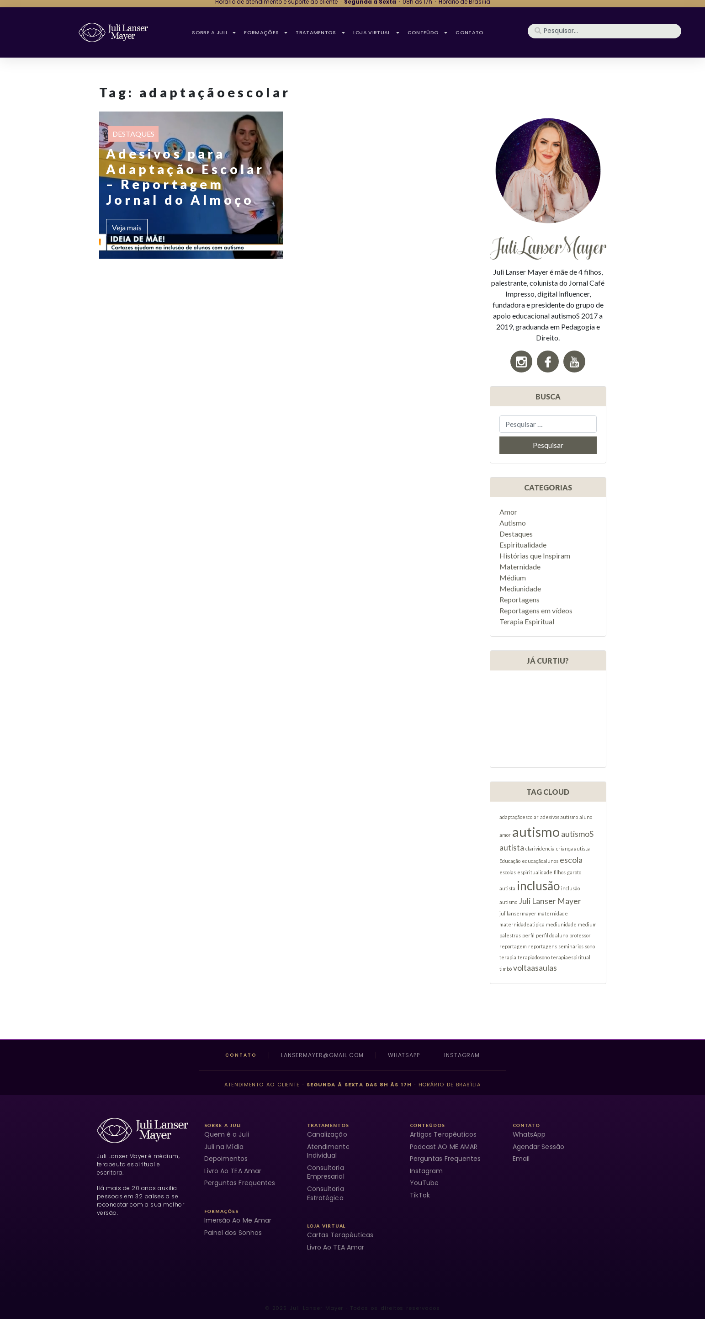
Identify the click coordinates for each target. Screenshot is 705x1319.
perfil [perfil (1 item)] (528, 935)
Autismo (512, 522)
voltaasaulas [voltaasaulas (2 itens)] (535, 968)
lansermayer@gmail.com (322, 1055)
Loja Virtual (376, 32)
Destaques (133, 133)
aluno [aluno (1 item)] (585, 817)
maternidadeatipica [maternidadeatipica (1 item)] (522, 924)
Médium (512, 577)
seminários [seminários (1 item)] (570, 946)
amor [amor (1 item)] (505, 835)
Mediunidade (520, 588)
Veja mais (127, 227)
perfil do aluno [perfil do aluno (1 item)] (552, 935)
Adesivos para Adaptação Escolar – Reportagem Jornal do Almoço (185, 176)
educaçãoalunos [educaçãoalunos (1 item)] (540, 861)
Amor (508, 511)
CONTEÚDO (428, 32)
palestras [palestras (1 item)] (510, 935)
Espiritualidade (522, 544)
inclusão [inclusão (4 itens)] (538, 885)
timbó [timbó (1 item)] (505, 969)
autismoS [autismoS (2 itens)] (577, 834)
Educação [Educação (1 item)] (509, 861)
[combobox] (604, 31)
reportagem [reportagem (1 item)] (513, 946)
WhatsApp (404, 1055)
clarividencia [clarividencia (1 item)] (540, 848)
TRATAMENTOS (321, 32)
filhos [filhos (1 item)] (560, 872)
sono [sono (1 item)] (590, 946)
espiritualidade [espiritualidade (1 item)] (534, 872)
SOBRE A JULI (214, 32)
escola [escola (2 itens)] (571, 860)
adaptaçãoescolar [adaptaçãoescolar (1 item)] (519, 817)
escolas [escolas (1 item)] (507, 872)
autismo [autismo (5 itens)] (536, 832)
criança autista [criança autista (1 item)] (573, 848)
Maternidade (520, 566)
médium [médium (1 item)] (587, 924)
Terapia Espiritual (526, 621)
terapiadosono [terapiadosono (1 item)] (534, 957)
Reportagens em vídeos (535, 610)
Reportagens (519, 599)
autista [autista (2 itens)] (511, 847)
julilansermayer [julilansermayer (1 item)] (517, 913)
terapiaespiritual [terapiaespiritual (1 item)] (570, 957)
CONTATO (469, 32)
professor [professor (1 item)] (580, 935)
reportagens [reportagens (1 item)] (542, 946)
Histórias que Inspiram (534, 555)
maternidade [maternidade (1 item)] (553, 913)
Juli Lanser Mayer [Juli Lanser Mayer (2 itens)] (550, 901)
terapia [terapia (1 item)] (507, 957)
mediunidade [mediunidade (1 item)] (561, 924)
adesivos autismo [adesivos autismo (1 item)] (559, 817)
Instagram (462, 1055)
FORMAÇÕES (266, 32)
